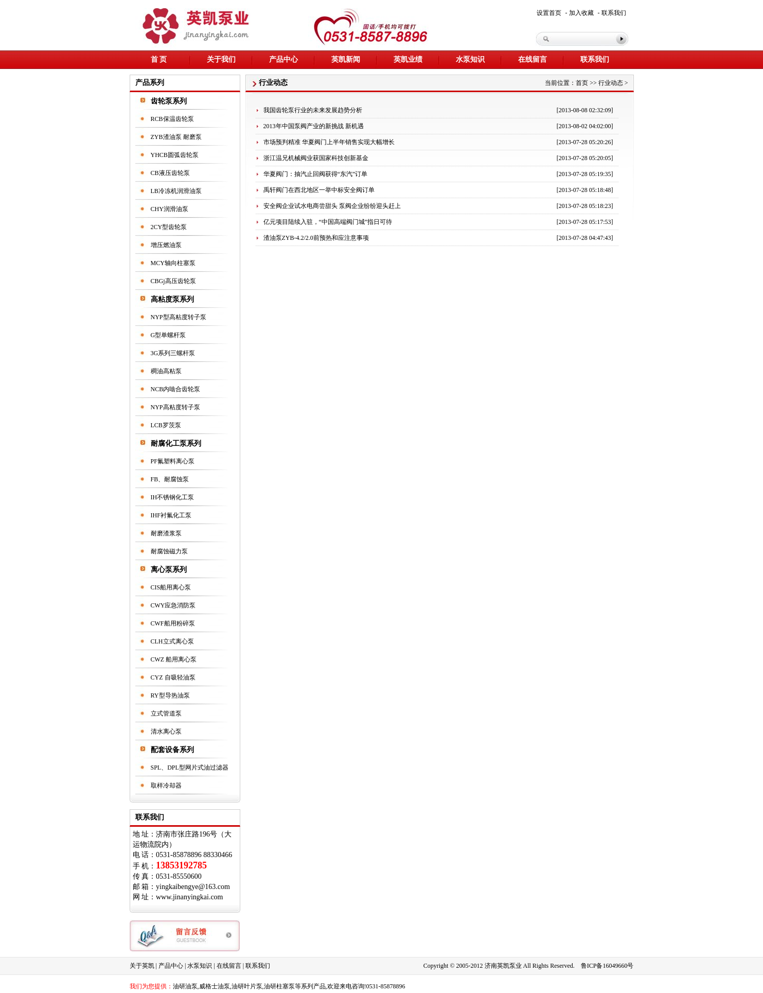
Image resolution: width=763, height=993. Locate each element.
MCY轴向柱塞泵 (173, 263)
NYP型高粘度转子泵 (178, 317)
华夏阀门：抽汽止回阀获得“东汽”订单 (315, 174)
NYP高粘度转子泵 (175, 407)
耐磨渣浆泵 (166, 533)
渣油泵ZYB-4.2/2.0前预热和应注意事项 (316, 237)
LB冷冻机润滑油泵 (176, 191)
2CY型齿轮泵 (169, 227)
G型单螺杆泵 (168, 335)
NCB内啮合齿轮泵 (176, 389)
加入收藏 (581, 12)
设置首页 (549, 12)
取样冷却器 (166, 785)
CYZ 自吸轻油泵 (173, 677)
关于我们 (221, 59)
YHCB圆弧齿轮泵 (175, 155)
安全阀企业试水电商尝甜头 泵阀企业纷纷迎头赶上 (332, 206)
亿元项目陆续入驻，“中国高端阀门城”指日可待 (328, 221)
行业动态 (610, 82)
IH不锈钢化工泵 (172, 497)
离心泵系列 (169, 569)
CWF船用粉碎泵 (173, 623)
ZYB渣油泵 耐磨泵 (176, 137)
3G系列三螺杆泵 (173, 353)
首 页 (159, 59)
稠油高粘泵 (166, 371)
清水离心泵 (166, 731)
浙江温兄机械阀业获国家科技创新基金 (315, 158)
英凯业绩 (408, 59)
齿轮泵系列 (169, 101)
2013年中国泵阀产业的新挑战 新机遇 (313, 126)
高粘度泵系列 (172, 299)
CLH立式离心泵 (172, 641)
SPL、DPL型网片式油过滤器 (189, 767)
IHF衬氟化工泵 (171, 515)
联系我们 (613, 12)
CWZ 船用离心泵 (174, 659)
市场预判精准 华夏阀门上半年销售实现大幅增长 (329, 142)
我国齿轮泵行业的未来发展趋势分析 (312, 110)
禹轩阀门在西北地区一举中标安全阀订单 (319, 190)
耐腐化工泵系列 (176, 443)
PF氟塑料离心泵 (172, 461)
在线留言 (532, 59)
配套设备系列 (172, 750)
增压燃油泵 (166, 245)
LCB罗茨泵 (166, 425)
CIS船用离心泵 (171, 587)
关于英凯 (142, 965)
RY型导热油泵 (170, 695)
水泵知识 (470, 59)
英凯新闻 (345, 59)
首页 (582, 82)
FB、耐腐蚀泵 (170, 479)
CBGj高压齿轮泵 (173, 281)
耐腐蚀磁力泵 (169, 551)
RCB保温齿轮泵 (172, 119)
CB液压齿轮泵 (170, 173)
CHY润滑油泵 (169, 209)
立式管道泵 (166, 713)
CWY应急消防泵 (173, 605)
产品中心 (283, 59)
